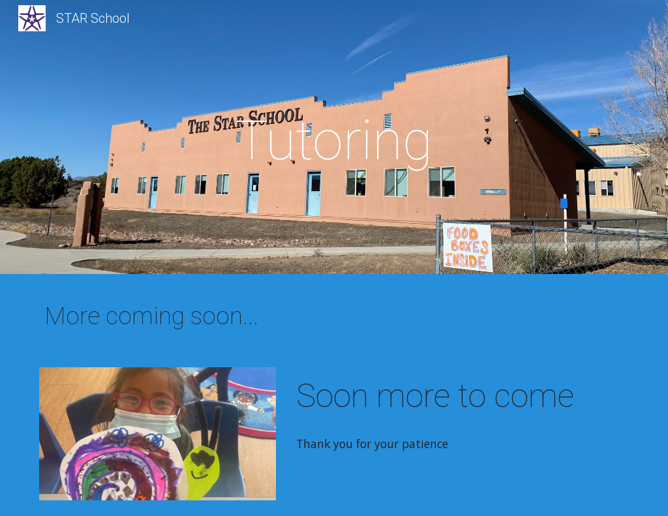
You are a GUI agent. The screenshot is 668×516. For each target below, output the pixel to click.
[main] (334, 140)
